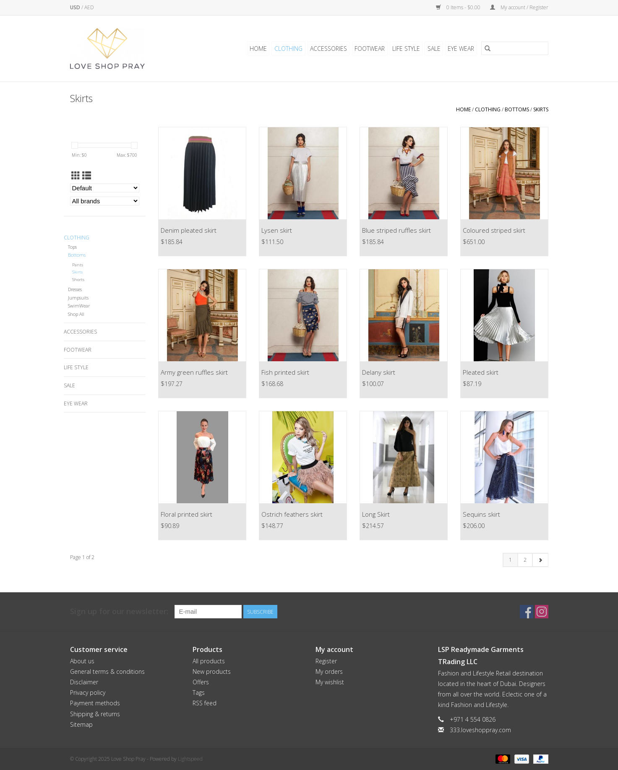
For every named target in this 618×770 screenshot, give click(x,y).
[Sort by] (104, 188)
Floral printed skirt (186, 514)
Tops (72, 247)
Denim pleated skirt (188, 230)
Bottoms (517, 109)
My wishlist (330, 682)
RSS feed (204, 703)
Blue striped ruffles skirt (396, 230)
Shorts (78, 279)
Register (326, 661)
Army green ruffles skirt (194, 372)
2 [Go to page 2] (525, 559)
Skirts (540, 109)
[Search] (514, 48)
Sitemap (81, 724)
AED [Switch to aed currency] (89, 7)
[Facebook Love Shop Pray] (526, 611)
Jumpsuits (78, 297)
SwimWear (79, 305)
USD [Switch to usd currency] (75, 7)
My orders (329, 671)
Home (260, 49)
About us (82, 661)
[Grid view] (75, 175)
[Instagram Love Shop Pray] (541, 611)
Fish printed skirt (285, 372)
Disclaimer (84, 682)
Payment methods (95, 703)
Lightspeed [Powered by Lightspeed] (190, 758)
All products (209, 661)
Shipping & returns (95, 714)
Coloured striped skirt (494, 230)
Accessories (330, 49)
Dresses (75, 289)
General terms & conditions (107, 671)
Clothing (290, 49)
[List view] (86, 175)
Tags (199, 692)
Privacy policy (87, 692)
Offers (201, 682)
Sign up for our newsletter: (119, 611)
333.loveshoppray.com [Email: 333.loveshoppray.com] (480, 730)
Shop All (76, 314)
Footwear (371, 49)
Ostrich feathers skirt (292, 514)
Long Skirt (376, 514)
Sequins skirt (481, 514)
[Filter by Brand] (104, 201)
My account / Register (519, 7)
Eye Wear (461, 49)
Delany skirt (378, 372)
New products (212, 671)
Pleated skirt (480, 372)
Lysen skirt (276, 230)
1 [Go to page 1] (510, 559)
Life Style (407, 49)
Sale (434, 49)
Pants (77, 265)
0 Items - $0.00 (459, 7)
